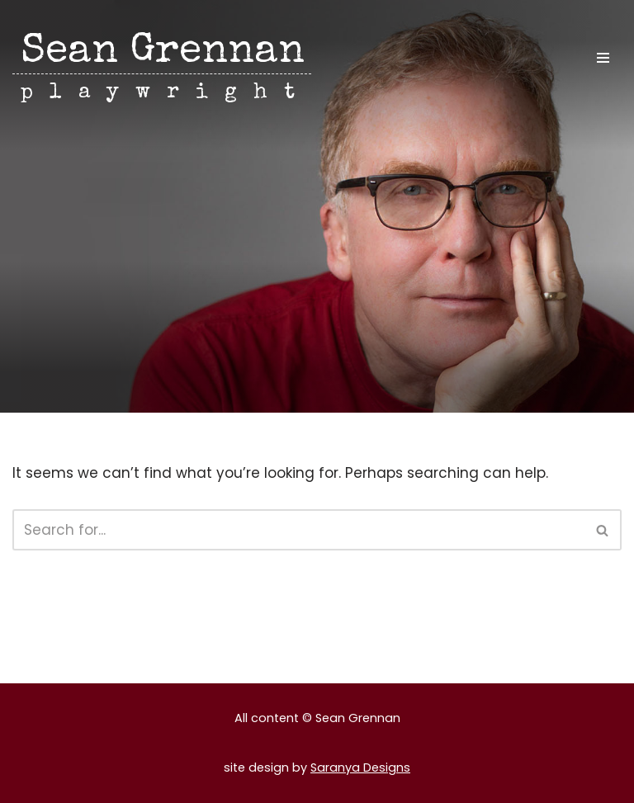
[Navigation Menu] (603, 58)
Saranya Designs (360, 767)
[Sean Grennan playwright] (161, 68)
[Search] (298, 529)
